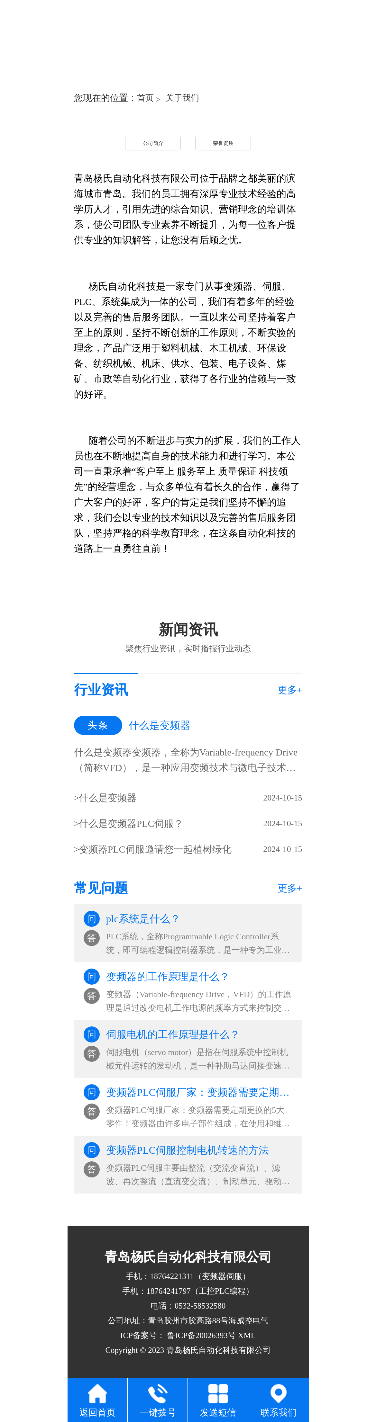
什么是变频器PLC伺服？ (131, 823)
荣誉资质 (223, 143)
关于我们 (182, 98)
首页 (145, 98)
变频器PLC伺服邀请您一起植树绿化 (155, 849)
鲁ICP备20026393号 (200, 1335)
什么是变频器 (108, 797)
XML (247, 1335)
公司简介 (153, 143)
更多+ (290, 689)
